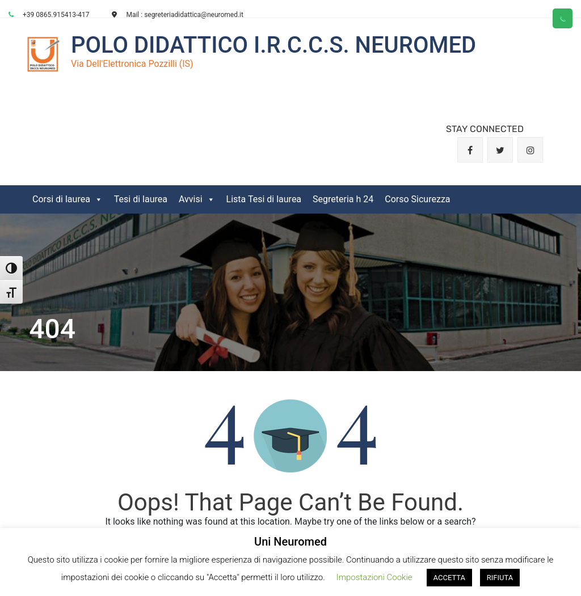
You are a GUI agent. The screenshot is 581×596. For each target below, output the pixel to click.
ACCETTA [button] (449, 577)
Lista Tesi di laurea (264, 199)
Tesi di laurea (140, 199)
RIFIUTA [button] (500, 577)
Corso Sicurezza (417, 199)
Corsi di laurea (67, 199)
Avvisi (197, 199)
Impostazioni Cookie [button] (374, 577)
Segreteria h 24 (343, 199)
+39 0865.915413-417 (49, 15)
